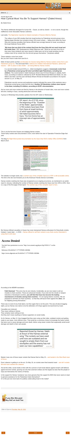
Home (35, 433)
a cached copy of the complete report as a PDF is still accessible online (46, 176)
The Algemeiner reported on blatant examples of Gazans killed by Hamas (32, 35)
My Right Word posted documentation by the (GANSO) (35, 139)
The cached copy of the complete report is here (42, 185)
